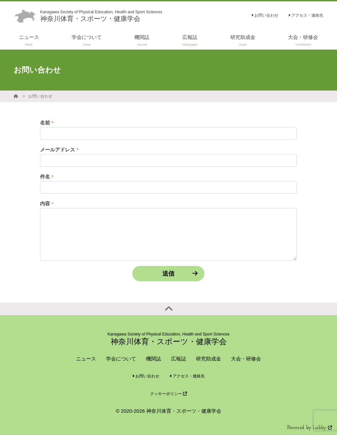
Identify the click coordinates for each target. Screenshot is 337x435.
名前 (46, 122)
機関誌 (153, 358)
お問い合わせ (264, 15)
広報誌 (178, 358)
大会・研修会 (246, 358)
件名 (46, 176)
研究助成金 (208, 358)
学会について (121, 358)
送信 (168, 273)
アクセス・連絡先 (305, 15)
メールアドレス (59, 149)
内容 (46, 203)
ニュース (86, 358)
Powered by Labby (309, 427)
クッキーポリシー (168, 393)
